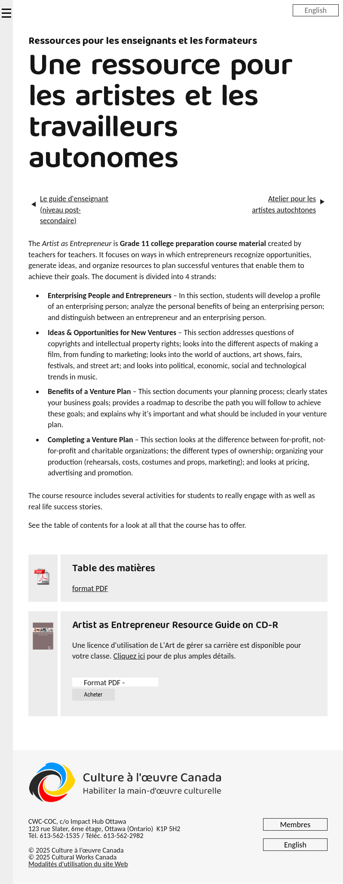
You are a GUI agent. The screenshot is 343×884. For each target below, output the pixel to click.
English (316, 10)
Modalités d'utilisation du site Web (78, 864)
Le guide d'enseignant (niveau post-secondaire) (74, 209)
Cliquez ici (129, 656)
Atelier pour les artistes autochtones (284, 204)
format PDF (90, 588)
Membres (295, 824)
